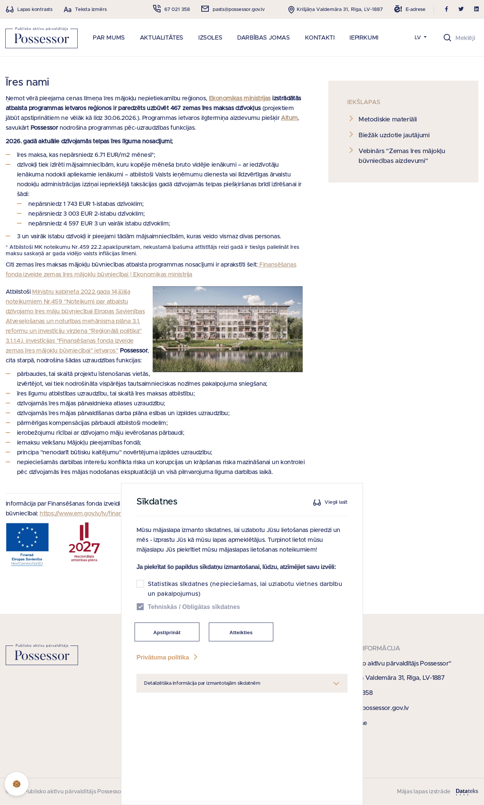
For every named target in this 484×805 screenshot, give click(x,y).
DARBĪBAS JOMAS (263, 38)
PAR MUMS (109, 38)
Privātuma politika (167, 657)
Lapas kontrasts (34, 9)
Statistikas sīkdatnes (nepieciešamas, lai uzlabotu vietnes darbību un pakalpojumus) (245, 589)
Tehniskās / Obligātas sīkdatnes (194, 607)
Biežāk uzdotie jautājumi (393, 135)
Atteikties (241, 632)
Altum (289, 118)
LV (419, 37)
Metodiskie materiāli (387, 119)
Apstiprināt (167, 632)
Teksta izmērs (90, 9)
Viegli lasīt (336, 502)
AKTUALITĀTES (161, 38)
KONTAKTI (320, 38)
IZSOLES (210, 38)
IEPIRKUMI (363, 38)
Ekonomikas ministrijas (240, 98)
